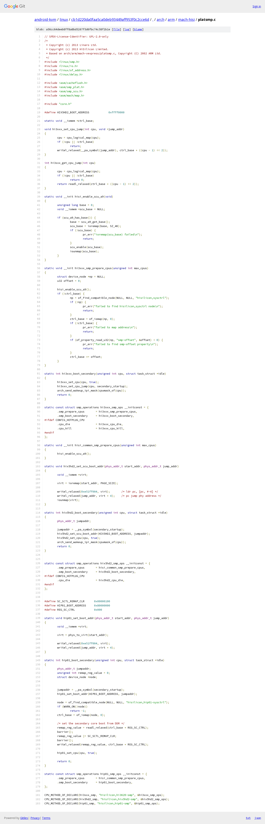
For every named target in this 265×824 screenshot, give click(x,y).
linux (64, 19)
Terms (46, 818)
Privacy (35, 818)
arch (160, 19)
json (258, 818)
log (126, 29)
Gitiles (24, 818)
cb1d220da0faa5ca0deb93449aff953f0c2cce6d (110, 19)
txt (248, 818)
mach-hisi (186, 19)
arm (171, 19)
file (116, 29)
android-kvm (45, 19)
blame (138, 29)
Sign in (257, 6)
